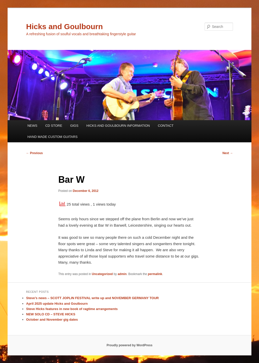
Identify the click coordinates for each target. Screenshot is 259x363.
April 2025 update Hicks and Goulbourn (57, 303)
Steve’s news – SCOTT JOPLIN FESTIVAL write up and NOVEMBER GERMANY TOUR (92, 298)
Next (227, 153)
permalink (155, 274)
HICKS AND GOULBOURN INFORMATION (118, 126)
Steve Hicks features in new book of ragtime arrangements (72, 309)
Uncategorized (102, 274)
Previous (34, 153)
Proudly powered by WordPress (129, 345)
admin (122, 274)
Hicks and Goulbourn (64, 26)
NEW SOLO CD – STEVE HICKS (50, 314)
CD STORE (53, 126)
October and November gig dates (52, 319)
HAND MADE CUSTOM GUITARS (52, 137)
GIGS (74, 126)
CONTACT (166, 126)
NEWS (32, 126)
